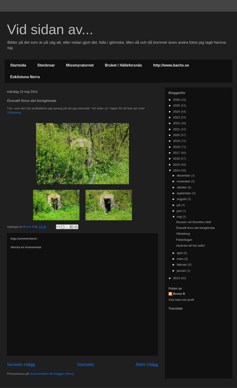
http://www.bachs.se (171, 65)
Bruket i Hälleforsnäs (123, 65)
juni (179, 211)
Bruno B (179, 293)
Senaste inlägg (21, 364)
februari (182, 264)
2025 (177, 105)
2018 (177, 147)
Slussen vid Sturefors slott (193, 222)
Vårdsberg (14, 112)
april (180, 253)
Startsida (18, 65)
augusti (182, 199)
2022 (177, 123)
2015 (177, 164)
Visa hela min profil (181, 299)
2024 (177, 111)
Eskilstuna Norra (25, 77)
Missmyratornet (80, 65)
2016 (177, 158)
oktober (182, 187)
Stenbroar (46, 65)
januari (182, 270)
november (184, 181)
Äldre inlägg (147, 364)
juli (179, 205)
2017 (177, 152)
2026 (177, 99)
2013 (177, 278)
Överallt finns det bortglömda (195, 228)
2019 (177, 141)
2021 (177, 129)
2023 (177, 117)
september (184, 193)
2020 (177, 135)
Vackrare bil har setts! (190, 245)
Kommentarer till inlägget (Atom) (52, 373)
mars (180, 259)
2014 (177, 170)
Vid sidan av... (50, 29)
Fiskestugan (184, 239)
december (184, 175)
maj (180, 216)
